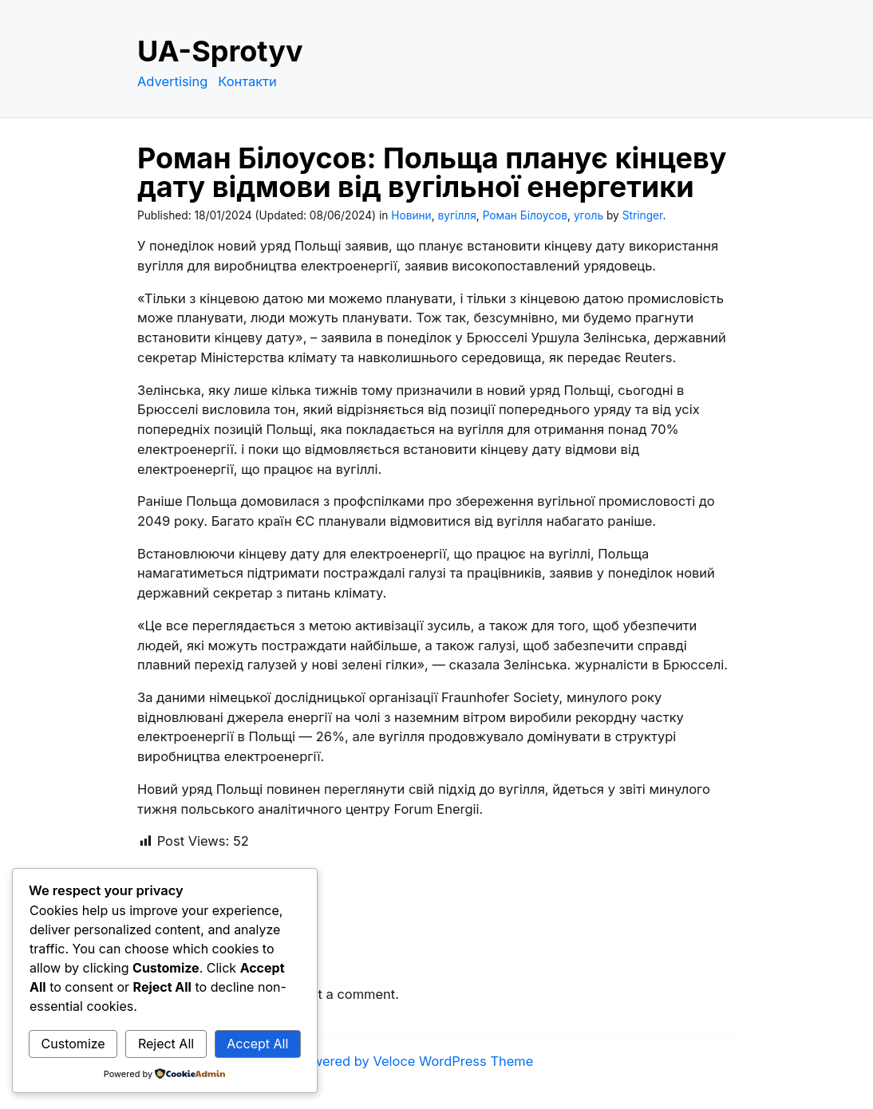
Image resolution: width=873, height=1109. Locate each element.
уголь (588, 215)
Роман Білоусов (525, 215)
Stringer (642, 215)
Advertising (172, 81)
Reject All (166, 1044)
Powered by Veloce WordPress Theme (415, 1061)
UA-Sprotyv (220, 51)
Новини (411, 215)
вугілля (457, 215)
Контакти (247, 81)
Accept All (257, 1044)
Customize (73, 1044)
